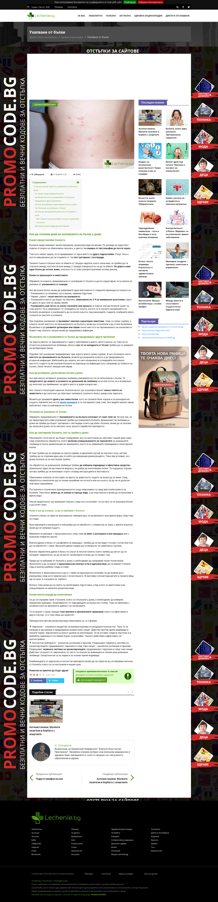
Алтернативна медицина (122, 840)
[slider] (37, 674)
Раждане (115, 836)
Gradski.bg (36, 880)
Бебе (33, 840)
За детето (75, 832)
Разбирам (130, 2)
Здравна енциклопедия (148, 16)
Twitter (53, 680)
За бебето (115, 832)
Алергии (35, 847)
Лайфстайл (36, 843)
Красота (154, 840)
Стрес (34, 850)
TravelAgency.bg (60, 880)
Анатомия (115, 850)
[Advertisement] (109, 78)
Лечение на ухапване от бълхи (52, 208)
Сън (153, 847)
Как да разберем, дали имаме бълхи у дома (57, 204)
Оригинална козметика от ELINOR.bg (158, 337)
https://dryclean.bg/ (150, 334)
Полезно (111, 16)
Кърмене (155, 836)
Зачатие (35, 836)
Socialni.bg (46, 880)
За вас (81, 16)
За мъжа (35, 832)
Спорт (74, 847)
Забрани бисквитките (150, 2)
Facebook (36, 680)
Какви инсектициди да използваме (53, 226)
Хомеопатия (76, 843)
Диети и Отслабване (160, 832)
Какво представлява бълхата (51, 193)
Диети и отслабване (178, 16)
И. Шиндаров (38, 174)
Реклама (59, 7)
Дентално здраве (118, 843)
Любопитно (95, 16)
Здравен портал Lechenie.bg (43, 37)
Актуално (125, 16)
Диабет (154, 843)
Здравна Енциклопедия (72, 37)
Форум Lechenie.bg (119, 854)
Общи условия (126, 873)
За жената (155, 829)
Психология (76, 850)
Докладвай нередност (91, 679)
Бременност (76, 836)
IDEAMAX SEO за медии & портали (46, 894)
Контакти (72, 7)
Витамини (36, 854)
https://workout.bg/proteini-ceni (156, 330)
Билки (114, 847)
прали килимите (68, 402)
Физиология (156, 850)
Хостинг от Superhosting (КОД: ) (84, 894)
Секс (73, 840)
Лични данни (151, 873)
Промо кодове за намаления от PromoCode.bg (162, 327)
